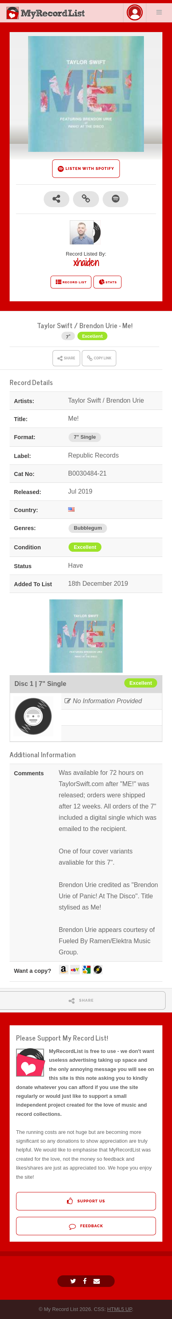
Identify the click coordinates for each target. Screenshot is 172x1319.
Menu (159, 12)
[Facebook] (86, 1281)
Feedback (86, 1226)
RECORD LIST (71, 282)
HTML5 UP (119, 1309)
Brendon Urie (98, 325)
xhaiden (86, 262)
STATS (107, 282)
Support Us (86, 1201)
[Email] (97, 1281)
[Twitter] (74, 1281)
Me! (127, 325)
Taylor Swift (55, 325)
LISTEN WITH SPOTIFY (86, 168)
